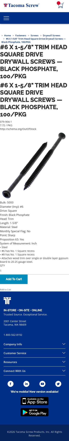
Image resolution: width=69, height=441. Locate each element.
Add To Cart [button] (14, 279)
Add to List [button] (5, 289)
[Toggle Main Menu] (6, 18)
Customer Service (15, 353)
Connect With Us (14, 371)
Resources (10, 362)
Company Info (13, 344)
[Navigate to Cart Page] (61, 5)
